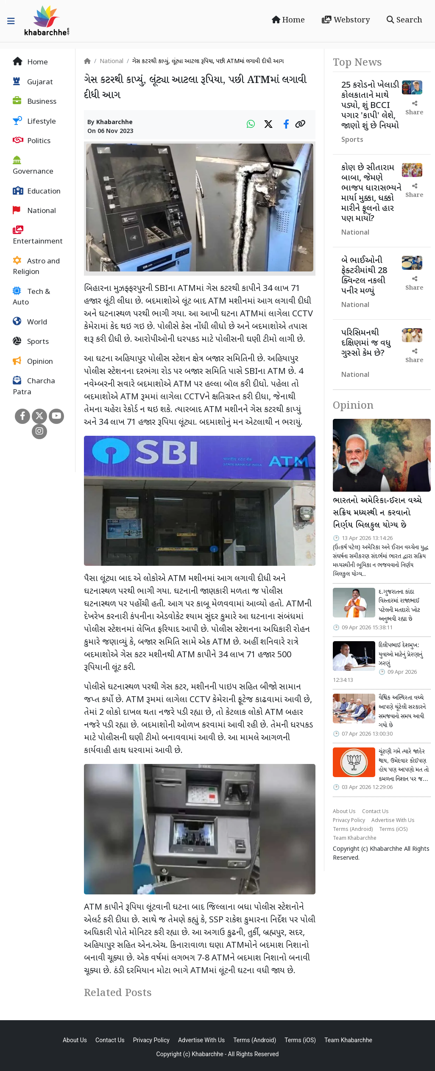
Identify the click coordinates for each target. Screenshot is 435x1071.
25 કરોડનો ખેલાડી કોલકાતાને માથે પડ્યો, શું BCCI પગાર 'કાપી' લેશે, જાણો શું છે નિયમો (370, 106)
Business (34, 102)
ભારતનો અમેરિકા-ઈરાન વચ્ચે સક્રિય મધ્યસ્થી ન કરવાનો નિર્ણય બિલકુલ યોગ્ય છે (377, 513)
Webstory (346, 20)
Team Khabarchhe (354, 838)
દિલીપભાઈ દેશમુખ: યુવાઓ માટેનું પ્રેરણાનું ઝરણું (400, 654)
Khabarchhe (114, 123)
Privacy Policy (349, 820)
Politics (31, 141)
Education (37, 191)
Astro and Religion (36, 266)
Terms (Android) (353, 829)
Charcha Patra (34, 386)
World (30, 322)
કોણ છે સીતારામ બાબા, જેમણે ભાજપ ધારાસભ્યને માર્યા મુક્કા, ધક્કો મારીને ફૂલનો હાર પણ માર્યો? (371, 193)
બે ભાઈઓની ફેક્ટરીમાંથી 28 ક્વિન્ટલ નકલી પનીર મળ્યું (364, 276)
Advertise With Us (393, 820)
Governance (33, 166)
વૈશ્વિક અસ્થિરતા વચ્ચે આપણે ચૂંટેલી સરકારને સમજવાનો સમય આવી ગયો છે (402, 712)
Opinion (33, 362)
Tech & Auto (31, 297)
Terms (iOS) (393, 829)
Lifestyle (34, 121)
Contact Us (375, 811)
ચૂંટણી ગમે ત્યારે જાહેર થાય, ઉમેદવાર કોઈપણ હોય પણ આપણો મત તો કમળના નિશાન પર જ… (404, 765)
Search (404, 20)
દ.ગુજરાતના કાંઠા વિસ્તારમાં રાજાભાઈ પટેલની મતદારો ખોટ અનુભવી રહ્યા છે (399, 606)
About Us (344, 811)
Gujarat (33, 82)
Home (288, 20)
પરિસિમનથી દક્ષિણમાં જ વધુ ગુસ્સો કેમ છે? (365, 343)
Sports (31, 342)
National (34, 211)
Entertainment (38, 236)
